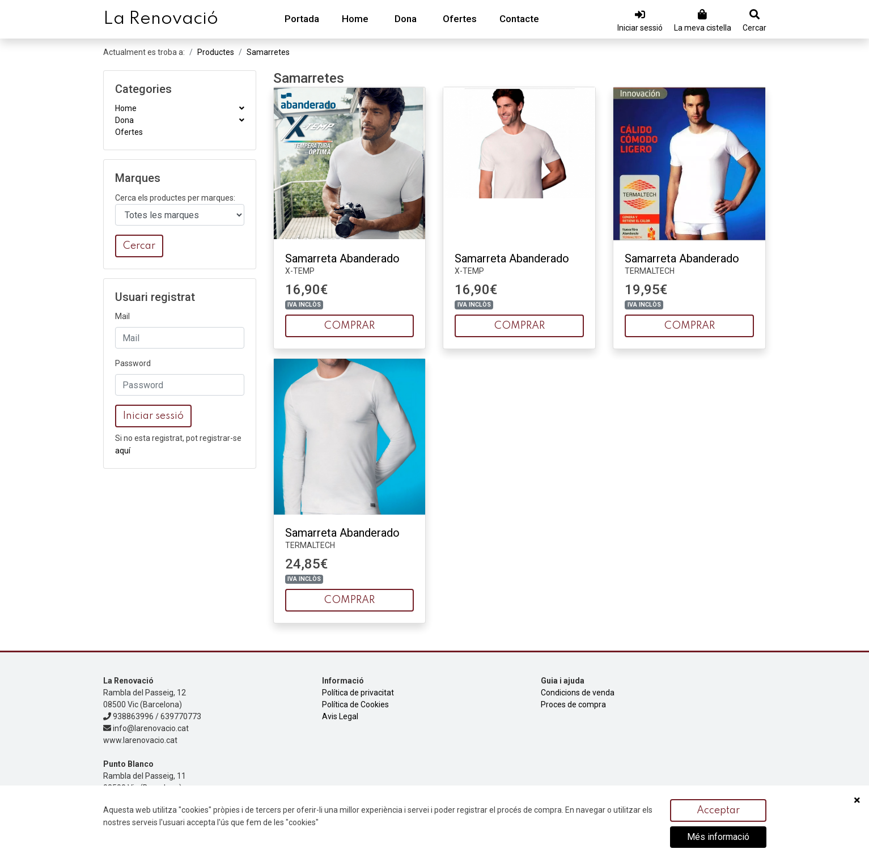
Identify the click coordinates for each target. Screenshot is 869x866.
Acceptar (718, 811)
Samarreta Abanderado (342, 258)
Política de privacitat (358, 692)
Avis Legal (340, 716)
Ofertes (460, 18)
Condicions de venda (577, 692)
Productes (215, 52)
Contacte (519, 18)
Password (133, 363)
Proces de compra (573, 704)
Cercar (754, 27)
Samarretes (268, 52)
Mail (122, 316)
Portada (302, 18)
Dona (406, 18)
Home (355, 18)
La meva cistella (702, 27)
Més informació (718, 837)
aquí (122, 450)
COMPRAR (349, 326)
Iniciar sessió (640, 27)
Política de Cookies (355, 704)
